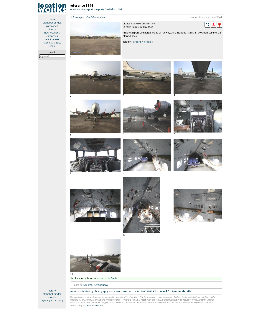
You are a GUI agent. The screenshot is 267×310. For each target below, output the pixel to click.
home (52, 19)
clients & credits (52, 42)
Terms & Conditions (94, 305)
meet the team (52, 39)
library (52, 29)
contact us (52, 36)
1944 (120, 9)
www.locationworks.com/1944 (205, 17)
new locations (52, 32)
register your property (52, 300)
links (52, 46)
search (52, 297)
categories (52, 26)
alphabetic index (52, 22)
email (163, 291)
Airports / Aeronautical (95, 284)
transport (87, 9)
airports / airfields (105, 9)
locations (75, 9)
